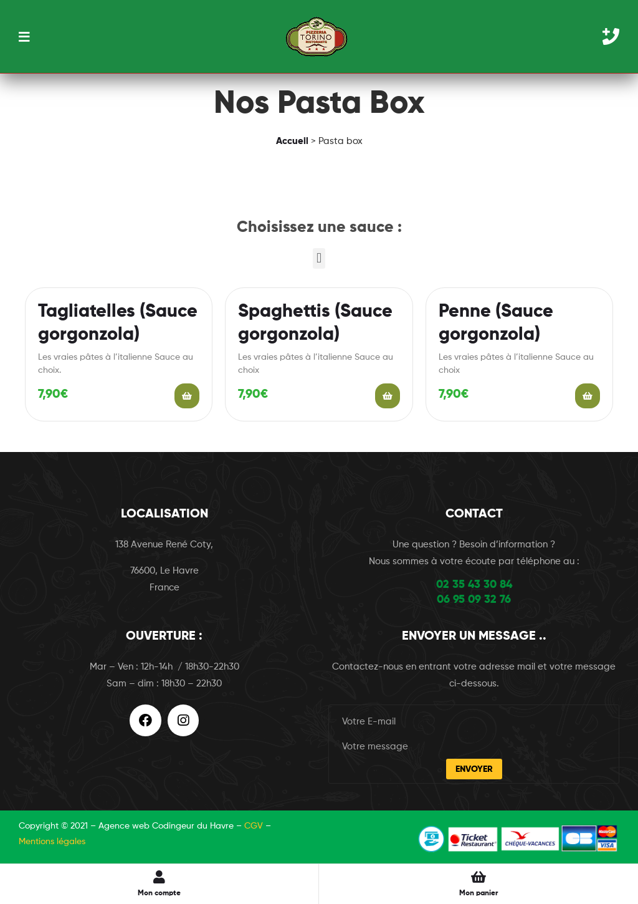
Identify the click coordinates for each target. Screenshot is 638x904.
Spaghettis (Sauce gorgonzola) (315, 324)
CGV (253, 826)
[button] (319, 258)
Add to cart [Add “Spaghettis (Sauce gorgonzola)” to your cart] (387, 395)
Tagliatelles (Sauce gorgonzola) (118, 324)
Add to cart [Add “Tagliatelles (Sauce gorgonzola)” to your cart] (186, 395)
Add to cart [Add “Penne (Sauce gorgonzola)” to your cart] (587, 395)
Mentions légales (52, 841)
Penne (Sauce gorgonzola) (496, 324)
